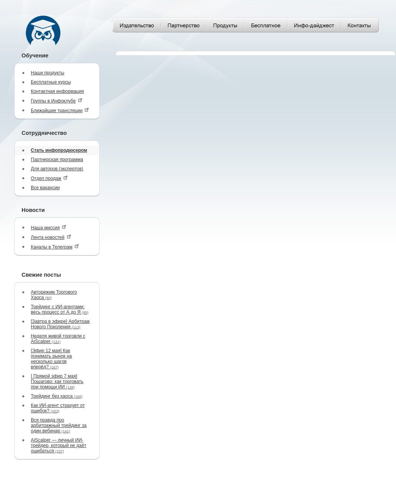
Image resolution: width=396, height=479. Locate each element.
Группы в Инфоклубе (56, 101)
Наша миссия (48, 227)
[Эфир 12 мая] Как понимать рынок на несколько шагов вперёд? (51, 359)
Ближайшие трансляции (60, 110)
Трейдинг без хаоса (56, 396)
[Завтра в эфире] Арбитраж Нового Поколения (60, 324)
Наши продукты (47, 73)
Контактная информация (57, 91)
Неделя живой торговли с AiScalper (58, 338)
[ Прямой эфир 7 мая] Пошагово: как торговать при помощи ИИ (57, 381)
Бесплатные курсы (51, 82)
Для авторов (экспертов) (57, 168)
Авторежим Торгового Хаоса (54, 294)
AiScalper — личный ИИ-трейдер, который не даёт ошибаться (58, 445)
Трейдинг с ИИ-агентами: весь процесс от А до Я (60, 309)
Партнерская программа (57, 159)
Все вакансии (45, 187)
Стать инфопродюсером (59, 150)
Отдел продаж (49, 178)
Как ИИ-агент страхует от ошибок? (58, 408)
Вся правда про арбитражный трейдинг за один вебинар (59, 425)
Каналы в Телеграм (55, 247)
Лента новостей (51, 237)
